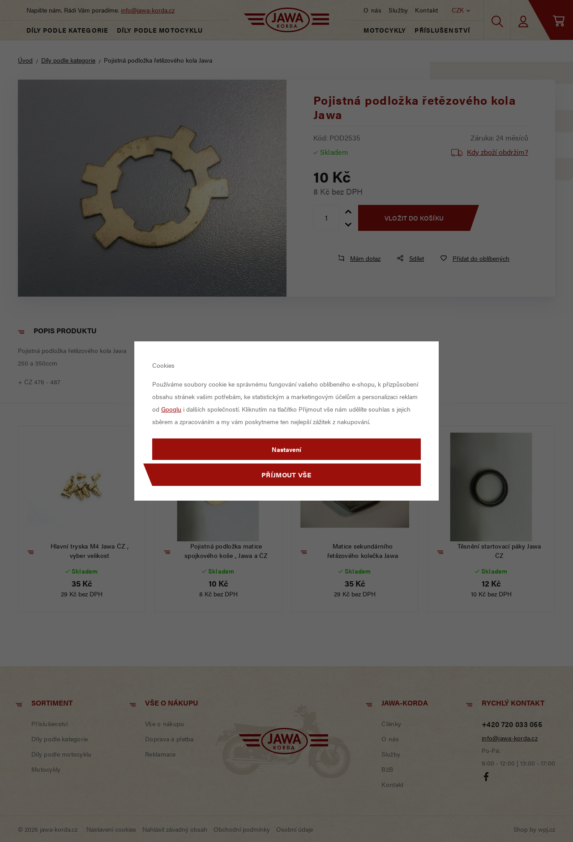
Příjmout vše (286, 474)
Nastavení (286, 449)
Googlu (171, 408)
